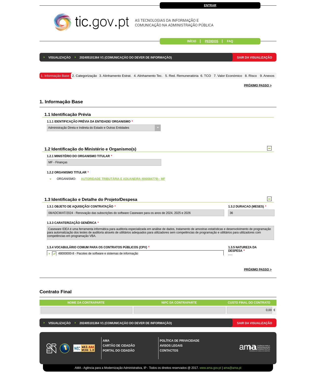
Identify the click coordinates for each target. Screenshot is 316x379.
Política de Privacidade (179, 340)
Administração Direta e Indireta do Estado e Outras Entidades (88, 127)
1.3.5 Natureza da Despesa (242, 249)
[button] (257, 269)
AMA (106, 340)
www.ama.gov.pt (210, 368)
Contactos (169, 350)
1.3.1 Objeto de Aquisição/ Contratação (81, 206)
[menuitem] (59, 57)
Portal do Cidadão (119, 350)
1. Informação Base (61, 101)
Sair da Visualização (254, 57)
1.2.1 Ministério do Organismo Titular (79, 156)
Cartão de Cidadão (119, 345)
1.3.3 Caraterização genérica (73, 223)
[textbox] (104, 162)
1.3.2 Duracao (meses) (247, 206)
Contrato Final (56, 291)
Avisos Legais (171, 345)
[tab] (160, 179)
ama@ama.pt (232, 368)
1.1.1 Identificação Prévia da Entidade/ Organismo (90, 121)
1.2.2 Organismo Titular (68, 172)
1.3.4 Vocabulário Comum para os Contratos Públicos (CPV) (98, 247)
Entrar (210, 5)
